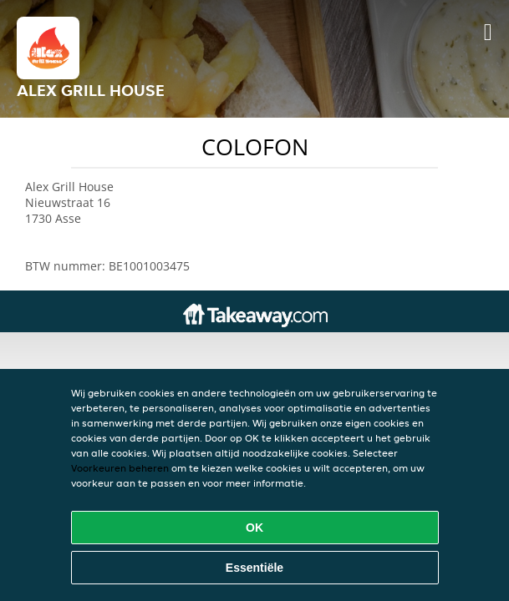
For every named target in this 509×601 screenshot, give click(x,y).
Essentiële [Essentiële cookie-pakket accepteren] (254, 567)
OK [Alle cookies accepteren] (254, 527)
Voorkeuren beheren (120, 468)
